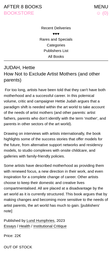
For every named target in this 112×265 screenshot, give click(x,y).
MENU (101, 6)
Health (24, 226)
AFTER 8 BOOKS (23, 6)
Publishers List (56, 50)
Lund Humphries (40, 220)
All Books (56, 56)
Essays (10, 226)
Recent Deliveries (56, 28)
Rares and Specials (55, 39)
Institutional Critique (50, 226)
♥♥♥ (56, 34)
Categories (56, 45)
